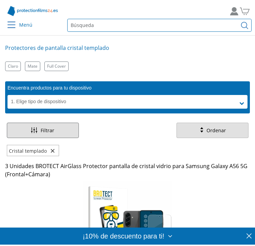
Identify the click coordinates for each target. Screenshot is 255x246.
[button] (243, 103)
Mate (33, 66)
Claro (13, 66)
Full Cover (56, 66)
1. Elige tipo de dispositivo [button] (38, 101)
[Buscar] (244, 25)
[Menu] (7, 20)
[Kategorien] (127, 66)
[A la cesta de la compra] (247, 11)
